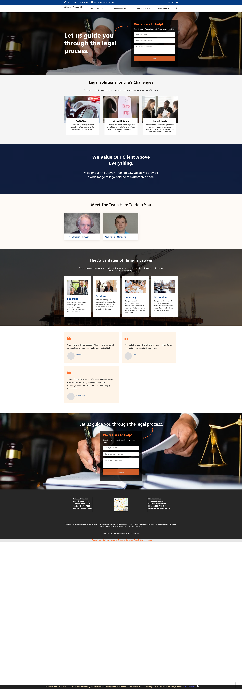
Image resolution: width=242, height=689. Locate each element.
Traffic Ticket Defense (99, 8)
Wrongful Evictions (122, 8)
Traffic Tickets (82, 121)
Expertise (72, 299)
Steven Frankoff (73, 7)
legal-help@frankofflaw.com (104, 2)
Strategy (101, 296)
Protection (160, 297)
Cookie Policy (190, 687)
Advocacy (130, 297)
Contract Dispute (163, 8)
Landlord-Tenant (143, 8)
